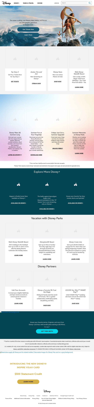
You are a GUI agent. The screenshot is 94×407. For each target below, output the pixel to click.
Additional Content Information (22, 401)
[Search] (74, 3)
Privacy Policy (35, 401)
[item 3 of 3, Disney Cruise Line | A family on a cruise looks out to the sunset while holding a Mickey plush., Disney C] (75, 233)
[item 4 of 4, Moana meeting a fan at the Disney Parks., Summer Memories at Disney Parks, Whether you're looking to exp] (79, 122)
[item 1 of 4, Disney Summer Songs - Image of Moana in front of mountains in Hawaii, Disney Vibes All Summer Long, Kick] (15, 122)
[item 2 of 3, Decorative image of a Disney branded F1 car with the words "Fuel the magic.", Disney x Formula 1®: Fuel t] (47, 281)
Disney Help (31, 398)
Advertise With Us (54, 398)
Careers (38, 398)
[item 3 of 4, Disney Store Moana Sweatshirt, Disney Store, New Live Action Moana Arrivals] (57, 58)
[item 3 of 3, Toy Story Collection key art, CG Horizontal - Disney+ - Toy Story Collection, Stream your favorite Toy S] (75, 187)
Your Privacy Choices (81, 401)
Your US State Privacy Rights (48, 401)
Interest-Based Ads (47, 402)
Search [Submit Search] (89, 3)
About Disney (23, 398)
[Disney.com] (6, 3)
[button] (57, 3)
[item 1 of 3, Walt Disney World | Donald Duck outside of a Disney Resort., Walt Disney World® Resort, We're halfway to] (18, 233)
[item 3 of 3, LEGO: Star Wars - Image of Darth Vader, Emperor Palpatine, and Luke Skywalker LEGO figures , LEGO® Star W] (75, 281)
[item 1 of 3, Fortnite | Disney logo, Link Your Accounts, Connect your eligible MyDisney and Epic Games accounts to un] (18, 281)
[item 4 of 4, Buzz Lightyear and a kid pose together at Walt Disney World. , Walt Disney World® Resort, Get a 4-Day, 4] (79, 58)
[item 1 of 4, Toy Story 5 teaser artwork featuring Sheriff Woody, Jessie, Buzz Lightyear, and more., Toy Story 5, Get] (15, 58)
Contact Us (44, 398)
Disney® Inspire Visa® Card (67, 398)
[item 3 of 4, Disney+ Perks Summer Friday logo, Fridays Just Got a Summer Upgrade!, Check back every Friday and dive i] (57, 122)
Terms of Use (8, 401)
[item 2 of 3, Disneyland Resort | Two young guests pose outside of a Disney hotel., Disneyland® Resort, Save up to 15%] (47, 233)
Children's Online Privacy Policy (66, 401)
